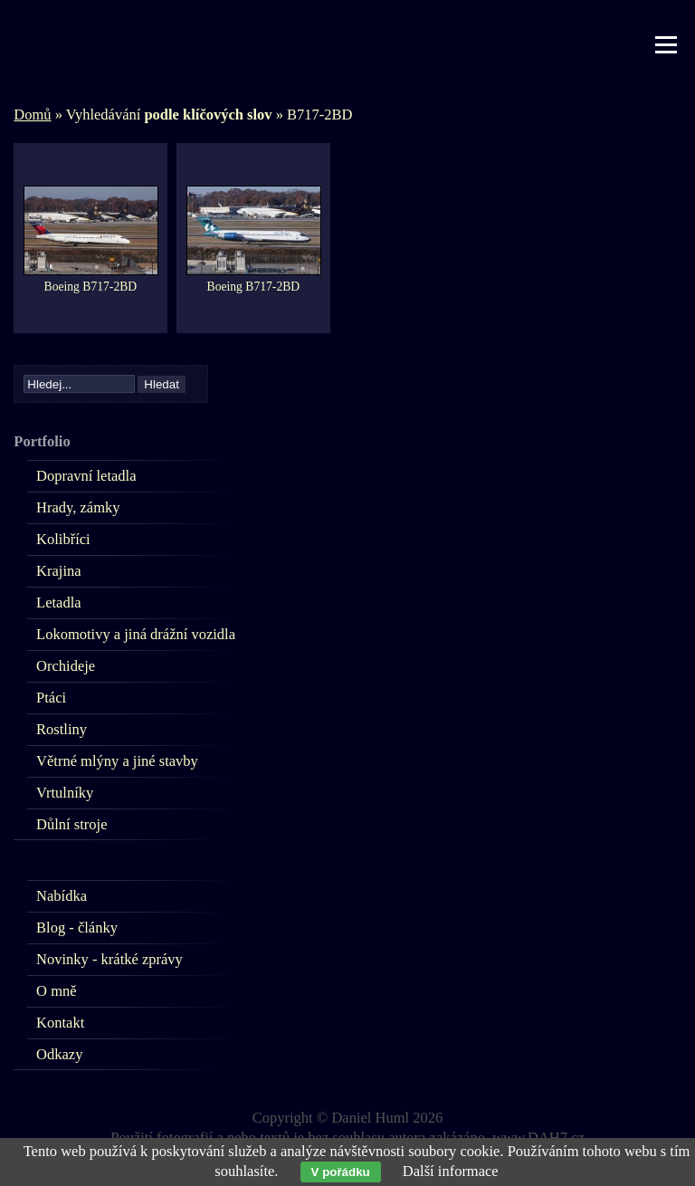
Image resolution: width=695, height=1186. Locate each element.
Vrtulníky (64, 792)
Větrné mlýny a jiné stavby (117, 761)
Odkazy (59, 1054)
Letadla (58, 602)
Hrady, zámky (77, 507)
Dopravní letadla (86, 475)
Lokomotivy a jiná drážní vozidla (135, 634)
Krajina (58, 570)
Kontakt (60, 1022)
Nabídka (61, 895)
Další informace (451, 1171)
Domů (32, 114)
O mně (56, 990)
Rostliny (61, 729)
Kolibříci (63, 539)
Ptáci (51, 697)
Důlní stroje (71, 824)
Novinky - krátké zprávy (109, 959)
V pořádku (340, 1172)
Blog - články (77, 927)
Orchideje (65, 665)
